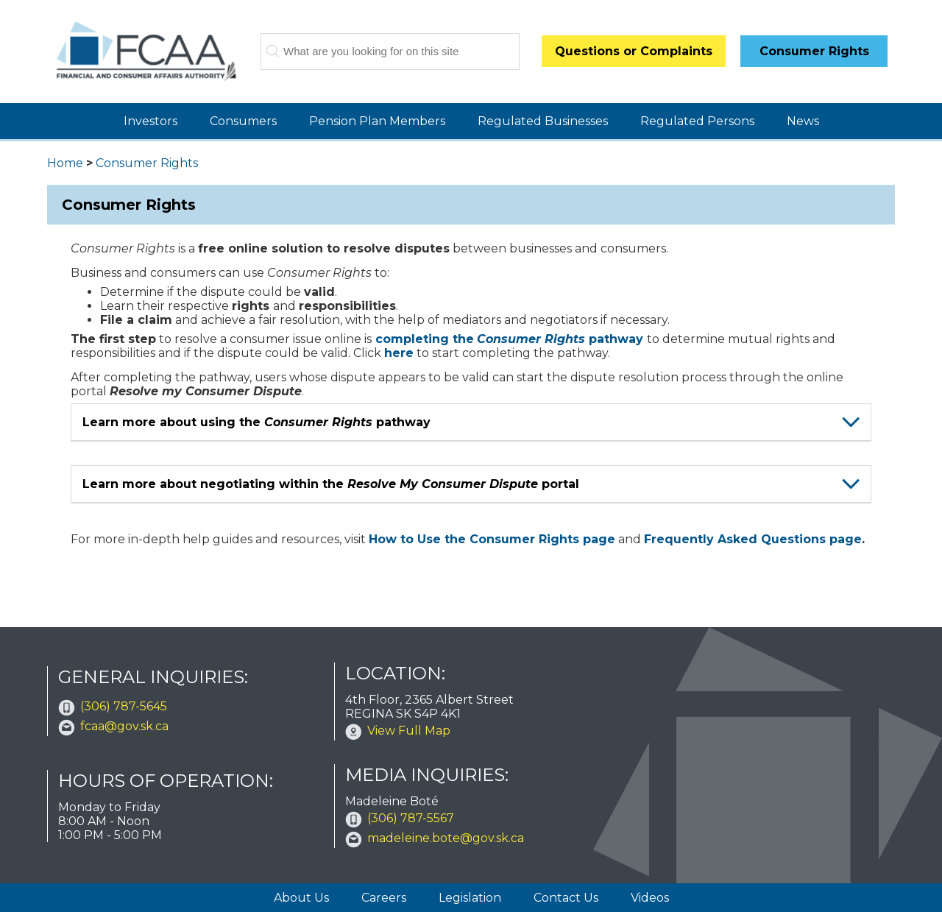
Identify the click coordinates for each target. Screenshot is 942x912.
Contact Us (566, 898)
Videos (650, 898)
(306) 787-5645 (123, 706)
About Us (301, 898)
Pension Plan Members (377, 121)
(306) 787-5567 (410, 818)
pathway (560, 339)
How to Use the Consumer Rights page (492, 539)
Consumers (243, 121)
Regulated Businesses (543, 121)
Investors (150, 121)
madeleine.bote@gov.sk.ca (445, 838)
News (803, 121)
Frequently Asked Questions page (753, 539)
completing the (424, 339)
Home (65, 163)
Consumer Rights (147, 163)
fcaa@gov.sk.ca (124, 726)
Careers (383, 898)
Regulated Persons (697, 121)
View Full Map (408, 731)
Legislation (470, 898)
